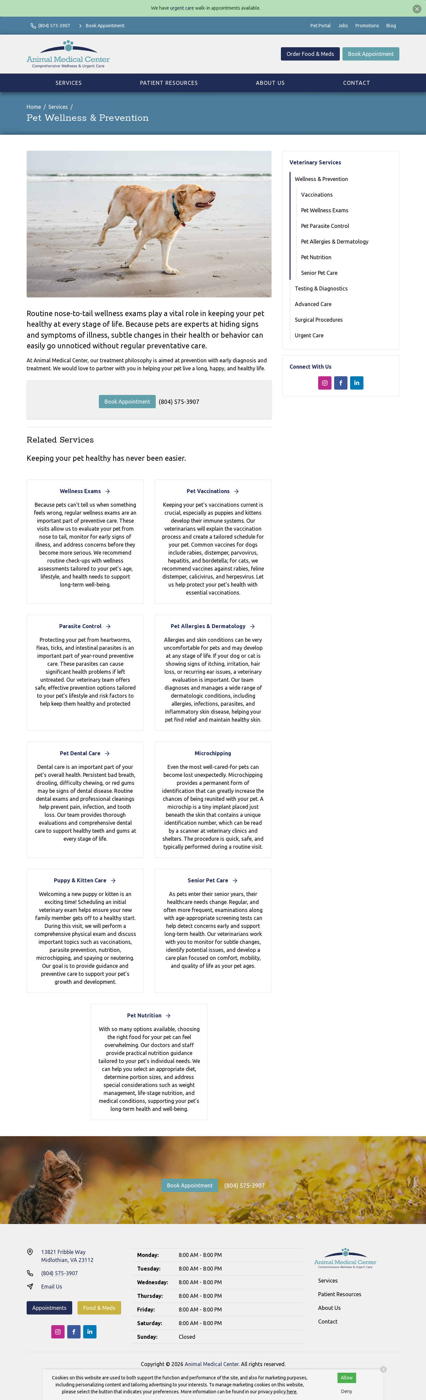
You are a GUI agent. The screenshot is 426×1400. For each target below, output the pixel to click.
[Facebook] (340, 383)
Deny (346, 1391)
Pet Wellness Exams (324, 210)
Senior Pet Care (319, 273)
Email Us (51, 1287)
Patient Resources (169, 83)
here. (292, 1391)
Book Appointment (371, 54)
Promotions (367, 25)
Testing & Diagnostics (321, 288)
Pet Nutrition (316, 257)
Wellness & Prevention (321, 179)
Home (34, 107)
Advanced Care (313, 304)
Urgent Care (309, 335)
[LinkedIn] (356, 383)
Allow (347, 1377)
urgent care (182, 8)
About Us (270, 83)
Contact (356, 83)
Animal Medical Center (212, 1364)
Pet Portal (321, 25)
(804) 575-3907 (179, 401)
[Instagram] (324, 383)
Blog (391, 25)
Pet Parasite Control (325, 226)
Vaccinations (317, 195)
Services (69, 83)
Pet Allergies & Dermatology (334, 242)
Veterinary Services (315, 162)
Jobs (343, 25)
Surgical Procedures (319, 320)
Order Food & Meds (310, 54)
